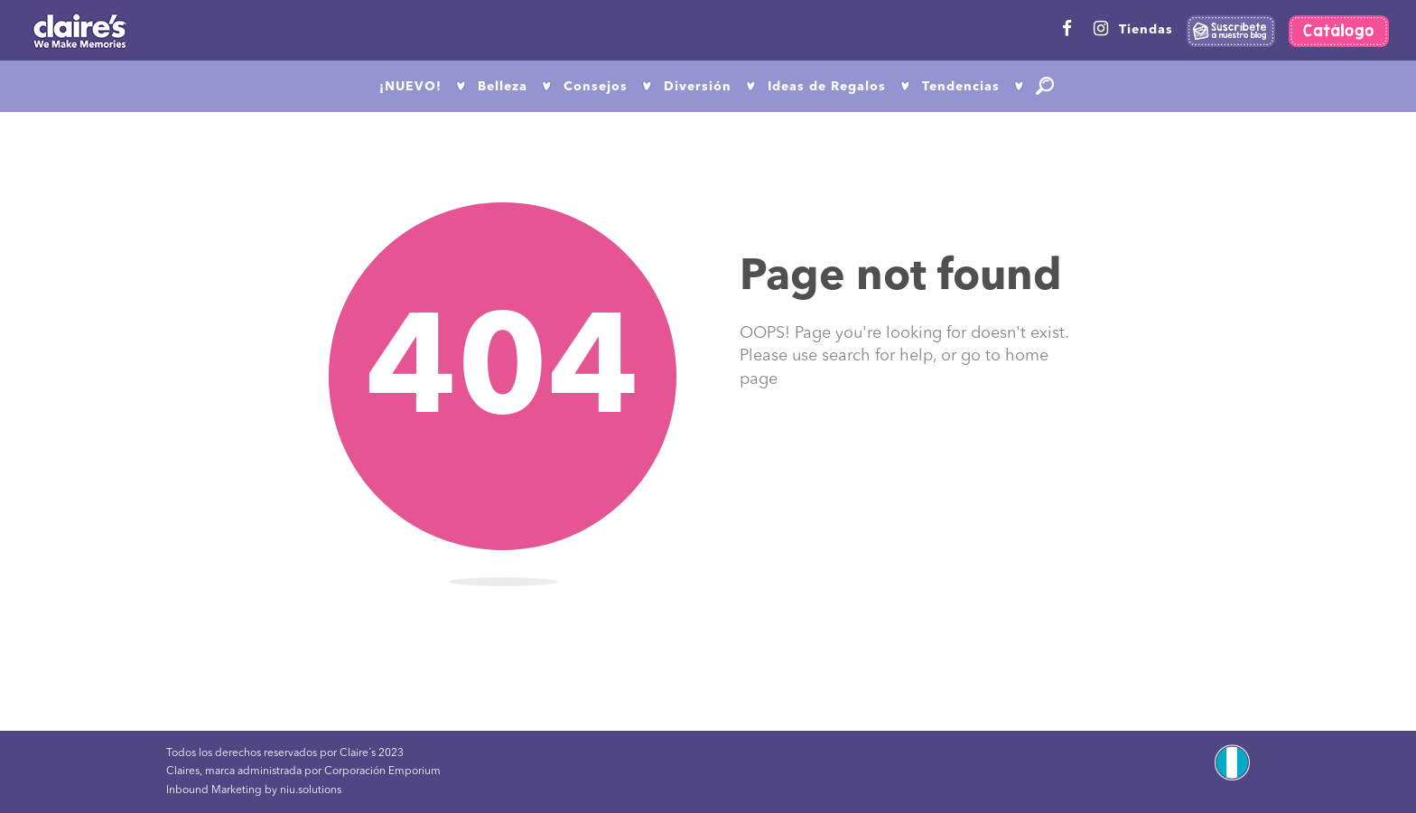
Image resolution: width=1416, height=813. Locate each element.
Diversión (697, 86)
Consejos (596, 86)
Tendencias (961, 86)
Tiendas (1146, 29)
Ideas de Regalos (827, 86)
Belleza (502, 86)
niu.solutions (310, 790)
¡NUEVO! (410, 86)
